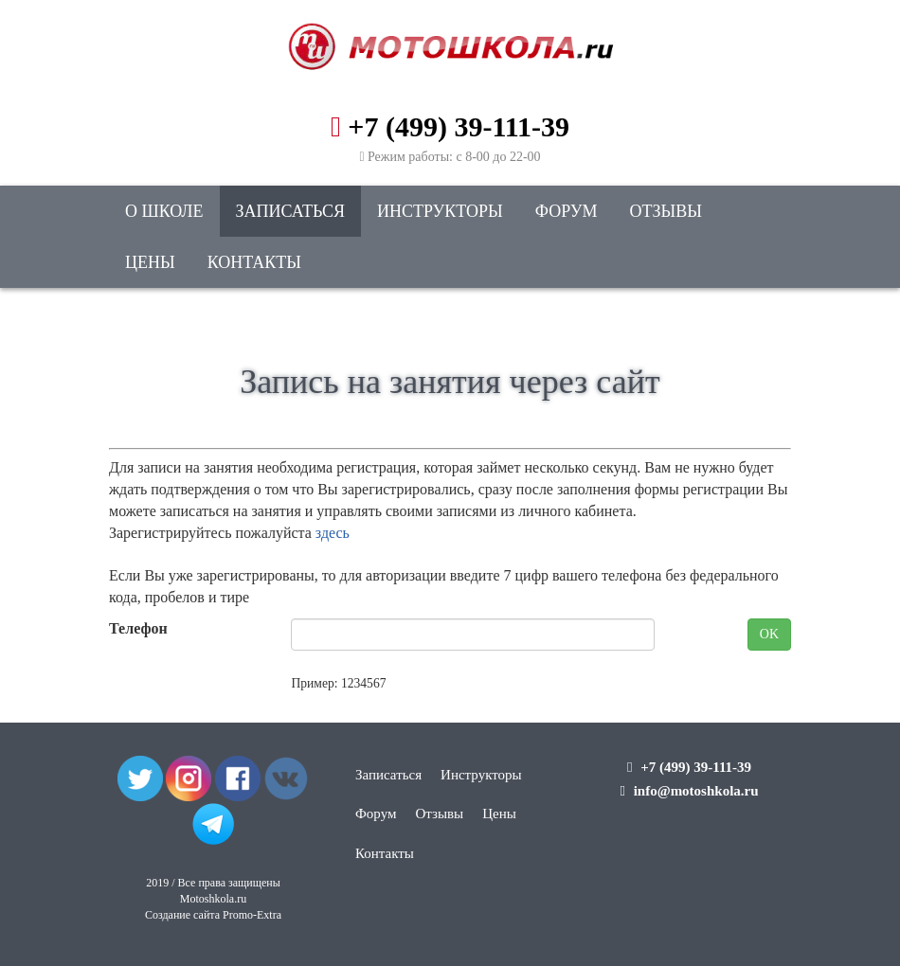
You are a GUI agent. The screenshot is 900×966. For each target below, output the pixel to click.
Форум (566, 211)
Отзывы (666, 211)
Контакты (254, 262)
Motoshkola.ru (213, 898)
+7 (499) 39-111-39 (458, 126)
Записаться (290, 211)
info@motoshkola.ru (696, 790)
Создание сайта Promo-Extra (213, 914)
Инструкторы (440, 211)
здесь (332, 533)
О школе (164, 211)
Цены (150, 262)
